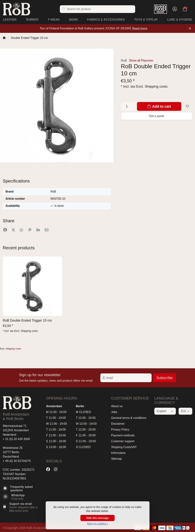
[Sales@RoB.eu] (22, 507)
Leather (9, 19)
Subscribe (165, 378)
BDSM (73, 19)
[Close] (190, 28)
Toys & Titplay (146, 19)
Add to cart (159, 106)
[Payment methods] (153, 528)
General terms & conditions (128, 417)
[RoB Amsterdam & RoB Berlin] (31, 9)
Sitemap (116, 458)
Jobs (114, 412)
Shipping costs (156, 86)
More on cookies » (97, 523)
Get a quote (156, 116)
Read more (139, 28)
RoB (124, 60)
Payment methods (123, 435)
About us (117, 406)
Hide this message (97, 517)
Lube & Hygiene (179, 19)
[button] (174, 9)
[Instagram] (57, 469)
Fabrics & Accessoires (106, 19)
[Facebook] (49, 469)
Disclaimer (118, 423)
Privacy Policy (120, 429)
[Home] (4, 37)
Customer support (122, 441)
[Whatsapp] (22, 496)
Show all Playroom (141, 60)
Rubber (32, 19)
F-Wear (54, 19)
